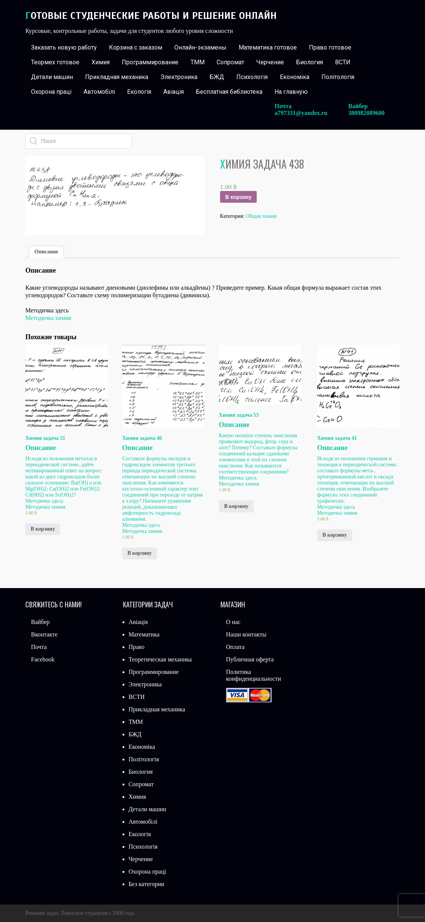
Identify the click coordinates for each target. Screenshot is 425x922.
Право (136, 647)
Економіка (294, 77)
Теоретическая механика (160, 659)
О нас (233, 622)
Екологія (139, 91)
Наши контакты (246, 634)
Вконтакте (44, 634)
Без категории (146, 884)
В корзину (238, 197)
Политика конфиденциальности (253, 675)
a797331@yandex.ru (301, 113)
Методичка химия (48, 318)
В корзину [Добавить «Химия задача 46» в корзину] (139, 553)
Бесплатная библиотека (229, 91)
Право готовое (330, 47)
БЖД (216, 77)
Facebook (42, 659)
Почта (39, 647)
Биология (309, 62)
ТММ (198, 62)
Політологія (337, 77)
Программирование (150, 62)
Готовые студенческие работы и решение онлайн (151, 15)
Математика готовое (268, 47)
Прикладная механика (116, 77)
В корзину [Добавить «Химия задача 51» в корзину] (43, 529)
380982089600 (366, 113)
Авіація (173, 91)
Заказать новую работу (64, 47)
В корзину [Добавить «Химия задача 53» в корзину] (236, 506)
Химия (101, 62)
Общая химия (261, 216)
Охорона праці (51, 91)
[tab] (46, 252)
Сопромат (230, 62)
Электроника (178, 77)
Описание (46, 252)
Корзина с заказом (135, 47)
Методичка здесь (44, 501)
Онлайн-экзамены (200, 47)
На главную (291, 91)
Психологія (252, 77)
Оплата (235, 647)
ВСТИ (343, 62)
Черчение (270, 62)
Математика (144, 634)
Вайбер (40, 622)
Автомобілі (99, 91)
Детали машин (52, 77)
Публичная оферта (250, 659)
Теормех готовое (55, 62)
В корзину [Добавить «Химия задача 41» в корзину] (335, 535)
